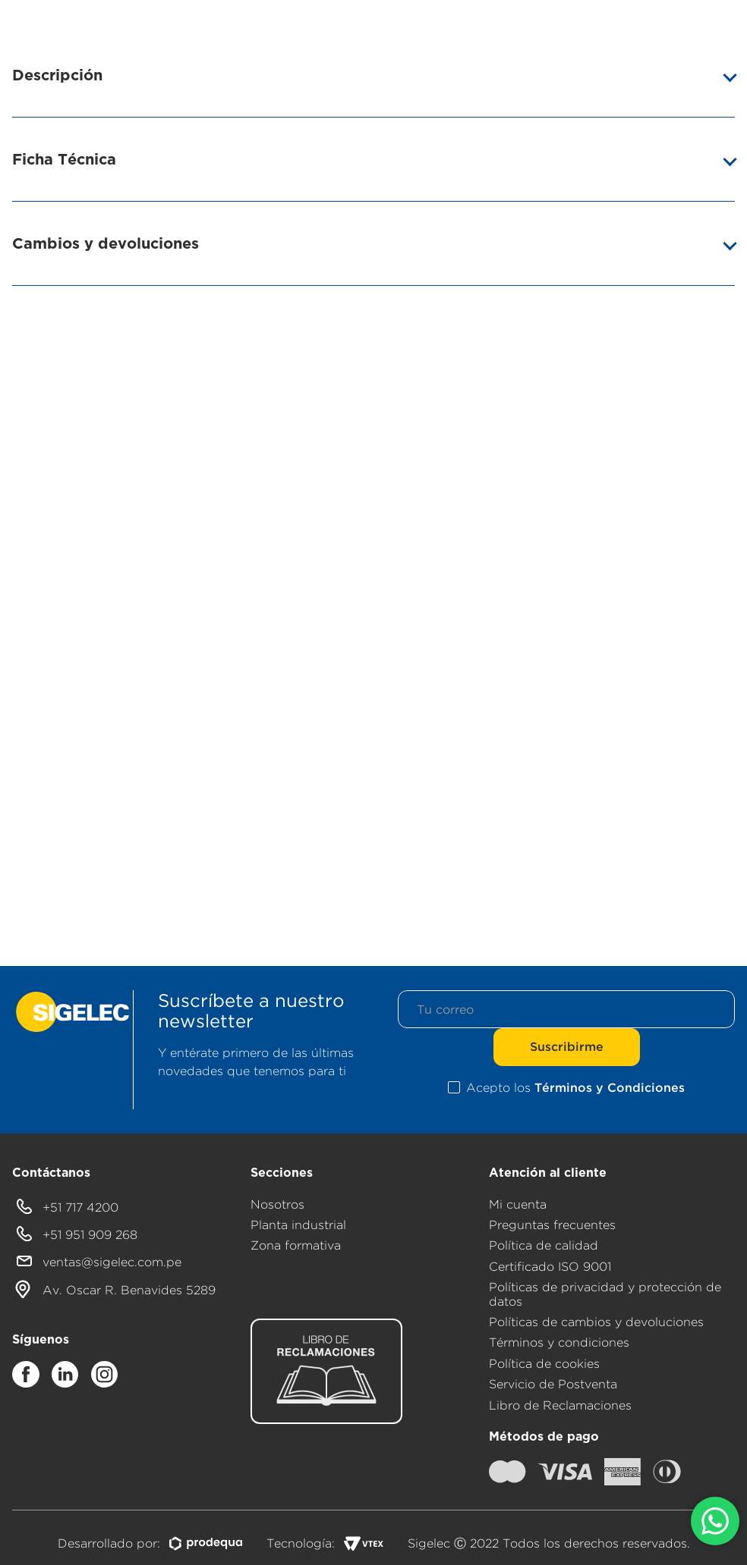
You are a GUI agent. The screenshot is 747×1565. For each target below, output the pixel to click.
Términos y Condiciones (609, 1087)
